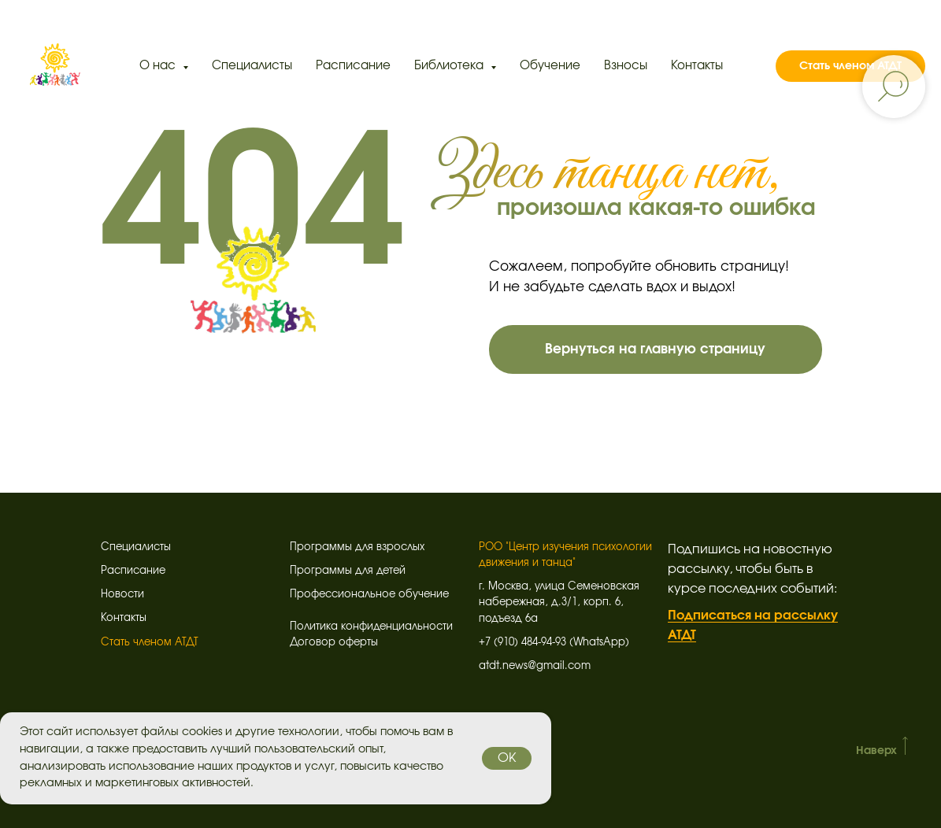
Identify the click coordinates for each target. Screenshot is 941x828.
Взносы (625, 66)
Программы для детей (348, 571)
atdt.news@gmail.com (535, 666)
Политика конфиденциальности (371, 627)
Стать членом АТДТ (850, 66)
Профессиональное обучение (369, 595)
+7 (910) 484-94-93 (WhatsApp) (554, 643)
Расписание (353, 66)
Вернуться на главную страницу (655, 349)
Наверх (876, 750)
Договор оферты (334, 643)
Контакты (697, 66)
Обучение (550, 66)
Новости (122, 595)
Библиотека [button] (450, 66)
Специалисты (252, 66)
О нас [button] (159, 66)
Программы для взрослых (357, 547)
